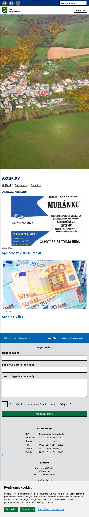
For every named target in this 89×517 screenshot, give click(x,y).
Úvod (6, 184)
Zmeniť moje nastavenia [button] (51, 509)
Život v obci (21, 184)
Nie (55, 338)
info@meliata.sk (44, 480)
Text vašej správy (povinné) (18, 376)
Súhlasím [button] (11, 509)
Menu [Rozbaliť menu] (80, 10)
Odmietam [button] (28, 509)
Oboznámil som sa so (40, 404)
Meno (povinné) (11, 352)
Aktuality (36, 184)
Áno (50, 338)
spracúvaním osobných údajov (52, 404)
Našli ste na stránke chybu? (72, 338)
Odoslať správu (44, 413)
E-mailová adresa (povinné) (18, 364)
